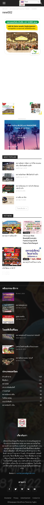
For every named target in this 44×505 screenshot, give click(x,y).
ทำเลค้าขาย (6, 265)
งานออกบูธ (26, 232)
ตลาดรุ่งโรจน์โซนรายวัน (32, 262)
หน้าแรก (5, 9)
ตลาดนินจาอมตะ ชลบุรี (24, 358)
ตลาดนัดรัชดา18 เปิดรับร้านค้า (27, 174)
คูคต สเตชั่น (20, 316)
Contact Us (36, 498)
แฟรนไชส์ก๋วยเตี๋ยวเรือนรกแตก (27, 347)
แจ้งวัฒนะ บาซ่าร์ (8, 268)
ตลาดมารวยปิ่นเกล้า (9, 236)
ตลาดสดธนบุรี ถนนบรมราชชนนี (19, 9)
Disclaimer (7, 498)
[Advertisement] (22, 79)
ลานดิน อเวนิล (21, 197)
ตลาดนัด (5, 232)
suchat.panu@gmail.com (25, 473)
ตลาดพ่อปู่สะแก (21, 305)
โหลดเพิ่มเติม (22, 208)
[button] (40, 3)
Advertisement (25, 498)
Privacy (16, 498)
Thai (24, 1)
